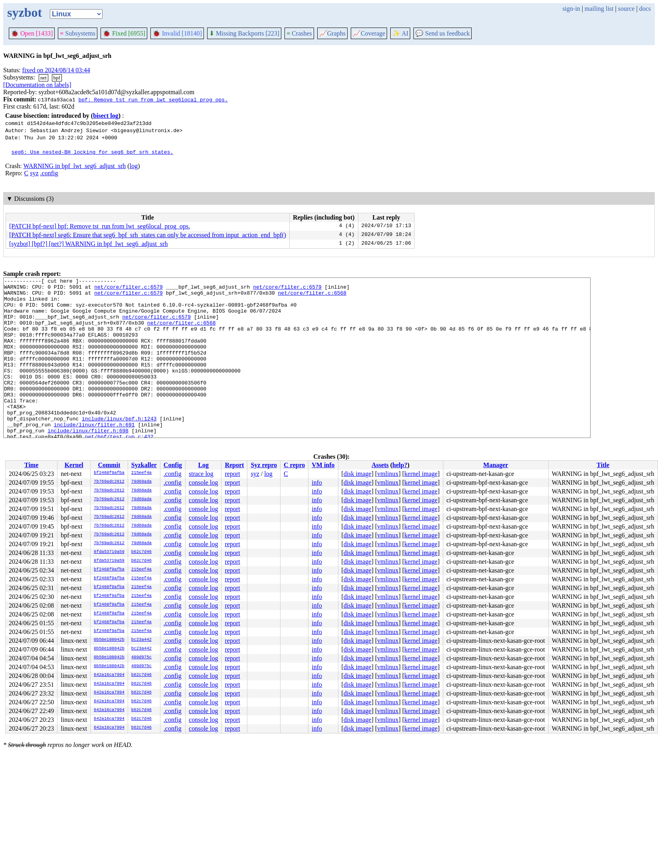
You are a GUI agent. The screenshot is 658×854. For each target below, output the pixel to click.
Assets (380, 465)
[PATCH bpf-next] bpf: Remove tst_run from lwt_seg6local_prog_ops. (99, 226)
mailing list (599, 8)
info (317, 482)
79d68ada (141, 482)
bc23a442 (141, 640)
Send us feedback (442, 33)
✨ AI (400, 33)
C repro (294, 465)
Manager (495, 465)
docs (645, 8)
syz (34, 173)
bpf (56, 78)
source (626, 8)
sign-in (571, 8)
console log (203, 482)
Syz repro (264, 465)
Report (234, 465)
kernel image (420, 473)
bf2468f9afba (109, 473)
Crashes (299, 33)
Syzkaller (144, 465)
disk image (357, 473)
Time (31, 465)
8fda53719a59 (109, 552)
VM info (323, 465)
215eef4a (141, 473)
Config (173, 465)
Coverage (369, 33)
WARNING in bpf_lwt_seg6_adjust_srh (74, 165)
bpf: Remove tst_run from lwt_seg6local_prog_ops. (152, 99)
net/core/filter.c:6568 (312, 296)
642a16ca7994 (109, 675)
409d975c (141, 657)
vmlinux (387, 473)
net (43, 78)
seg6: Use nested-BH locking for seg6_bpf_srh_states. (93, 151)
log (134, 165)
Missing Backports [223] (244, 33)
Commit (109, 465)
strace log (201, 473)
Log (203, 465)
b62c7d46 (141, 552)
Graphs (332, 33)
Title (603, 465)
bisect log (106, 115)
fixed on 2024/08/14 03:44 (56, 70)
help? (399, 465)
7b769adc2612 (109, 482)
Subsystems (77, 33)
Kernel (74, 465)
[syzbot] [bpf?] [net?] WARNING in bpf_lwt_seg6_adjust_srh (88, 243)
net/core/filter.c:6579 (128, 289)
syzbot (24, 12)
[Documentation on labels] (37, 84)
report (232, 473)
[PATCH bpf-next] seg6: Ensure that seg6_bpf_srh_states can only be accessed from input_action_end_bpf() (147, 235)
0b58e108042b (109, 640)
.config (49, 173)
